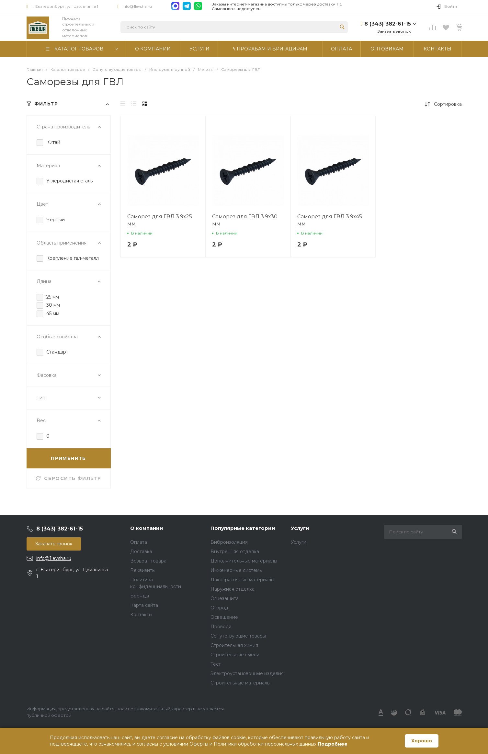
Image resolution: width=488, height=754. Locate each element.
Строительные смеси (234, 655)
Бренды (139, 596)
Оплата (138, 542)
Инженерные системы (236, 570)
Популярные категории (242, 528)
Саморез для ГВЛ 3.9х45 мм (329, 220)
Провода (221, 626)
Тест (215, 664)
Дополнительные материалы (243, 561)
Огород (219, 608)
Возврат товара (148, 561)
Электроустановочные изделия (247, 673)
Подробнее (332, 744)
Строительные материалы (240, 683)
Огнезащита (224, 598)
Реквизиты (142, 570)
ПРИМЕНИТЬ (68, 458)
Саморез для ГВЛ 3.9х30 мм (245, 220)
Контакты (141, 614)
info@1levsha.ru (137, 6)
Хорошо (421, 741)
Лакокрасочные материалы (242, 580)
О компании (146, 528)
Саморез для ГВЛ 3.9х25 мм (159, 220)
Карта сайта (144, 605)
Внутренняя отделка (234, 551)
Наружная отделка (232, 589)
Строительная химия (234, 645)
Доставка (141, 551)
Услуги (300, 528)
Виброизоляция (229, 542)
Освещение (224, 617)
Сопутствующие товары (238, 636)
